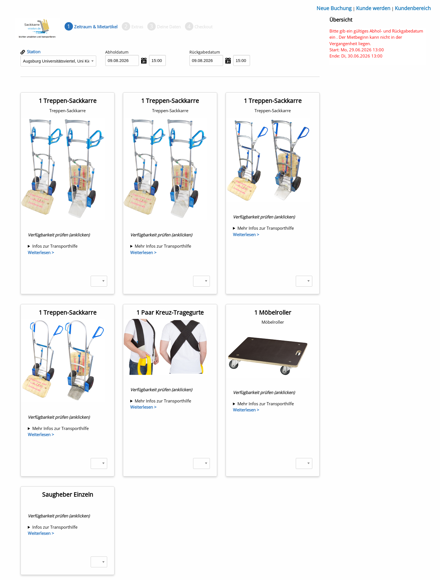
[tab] (91, 26)
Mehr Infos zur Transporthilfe (163, 246)
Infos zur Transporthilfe (54, 246)
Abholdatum (117, 52)
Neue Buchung (334, 8)
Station (30, 51)
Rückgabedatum (204, 52)
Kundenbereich (413, 8)
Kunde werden (373, 8)
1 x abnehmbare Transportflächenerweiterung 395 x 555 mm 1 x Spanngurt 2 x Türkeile (67, 246)
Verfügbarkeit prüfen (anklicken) (59, 235)
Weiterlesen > (41, 252)
